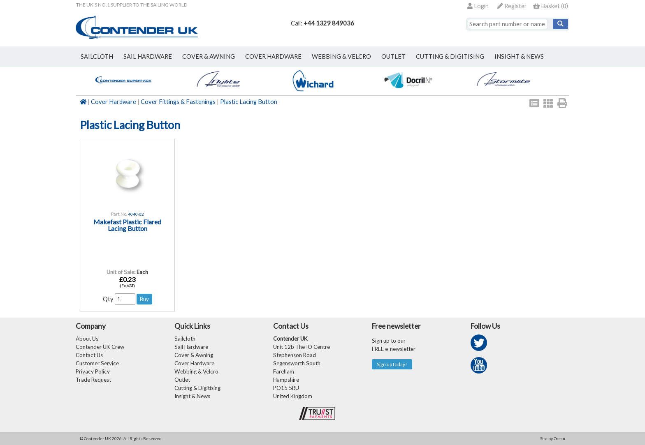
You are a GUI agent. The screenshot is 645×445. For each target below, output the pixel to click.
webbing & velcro (341, 56)
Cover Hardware (113, 101)
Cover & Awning (193, 355)
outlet (393, 56)
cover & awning (208, 56)
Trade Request (93, 379)
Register (512, 5)
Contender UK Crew (100, 347)
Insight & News (519, 56)
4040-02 (136, 214)
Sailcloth (184, 338)
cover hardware (273, 56)
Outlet (182, 379)
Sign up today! (392, 364)
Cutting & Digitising (450, 56)
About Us (87, 338)
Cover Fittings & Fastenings (178, 101)
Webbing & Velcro (196, 371)
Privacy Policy (93, 371)
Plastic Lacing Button (248, 101)
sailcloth (97, 56)
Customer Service (97, 363)
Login (478, 5)
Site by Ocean (552, 438)
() (550, 5)
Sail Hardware (191, 347)
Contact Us (89, 355)
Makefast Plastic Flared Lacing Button (127, 225)
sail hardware (147, 56)
